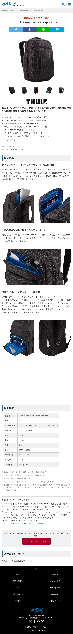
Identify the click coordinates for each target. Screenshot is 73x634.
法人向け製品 (55, 581)
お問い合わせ (55, 601)
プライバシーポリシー (40, 627)
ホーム (18, 574)
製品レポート (18, 594)
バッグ (17, 10)
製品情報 (5, 10)
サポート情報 (55, 588)
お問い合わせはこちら (37, 541)
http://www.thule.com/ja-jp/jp (32, 523)
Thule (11, 10)
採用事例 (54, 594)
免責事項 (28, 627)
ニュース (18, 588)
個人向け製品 (18, 581)
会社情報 (18, 601)
